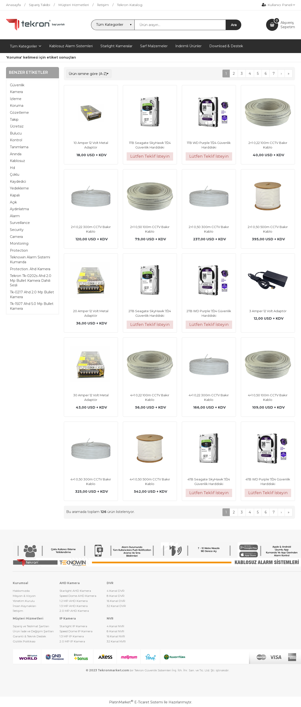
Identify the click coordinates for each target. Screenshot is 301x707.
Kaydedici (18, 181)
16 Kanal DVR (116, 601)
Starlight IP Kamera (73, 626)
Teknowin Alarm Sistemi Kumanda (30, 259)
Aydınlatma (19, 209)
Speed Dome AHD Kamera (77, 596)
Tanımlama (19, 147)
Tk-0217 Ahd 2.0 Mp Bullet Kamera (32, 294)
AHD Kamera (69, 583)
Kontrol (16, 140)
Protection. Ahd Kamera (30, 269)
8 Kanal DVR (115, 596)
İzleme (15, 99)
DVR (110, 583)
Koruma (16, 105)
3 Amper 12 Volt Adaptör (268, 311)
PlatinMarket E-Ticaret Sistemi (136, 702)
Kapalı (15, 195)
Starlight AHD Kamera (75, 591)
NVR (110, 618)
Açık (13, 202)
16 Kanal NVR (116, 636)
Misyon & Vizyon (24, 596)
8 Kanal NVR (115, 631)
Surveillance (20, 223)
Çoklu (14, 174)
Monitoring (19, 243)
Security (17, 230)
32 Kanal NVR (116, 641)
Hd (12, 168)
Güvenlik (17, 85)
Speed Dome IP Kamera (75, 631)
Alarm (15, 216)
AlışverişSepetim (288, 24)
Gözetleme (19, 112)
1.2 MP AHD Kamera (73, 601)
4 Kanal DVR (115, 591)
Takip (14, 119)
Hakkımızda (21, 591)
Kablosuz (17, 161)
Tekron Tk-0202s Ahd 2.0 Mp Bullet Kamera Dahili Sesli (30, 280)
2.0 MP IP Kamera (72, 641)
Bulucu (16, 133)
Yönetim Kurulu (24, 601)
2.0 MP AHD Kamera (74, 611)
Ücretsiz (17, 126)
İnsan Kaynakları (24, 606)
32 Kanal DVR (116, 606)
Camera (16, 237)
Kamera (16, 92)
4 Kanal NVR (115, 626)
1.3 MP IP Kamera (71, 636)
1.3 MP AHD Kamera (73, 606)
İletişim (18, 611)
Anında (15, 154)
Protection (19, 250)
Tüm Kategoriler (23, 46)
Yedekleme (19, 188)
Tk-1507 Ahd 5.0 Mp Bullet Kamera (31, 306)
